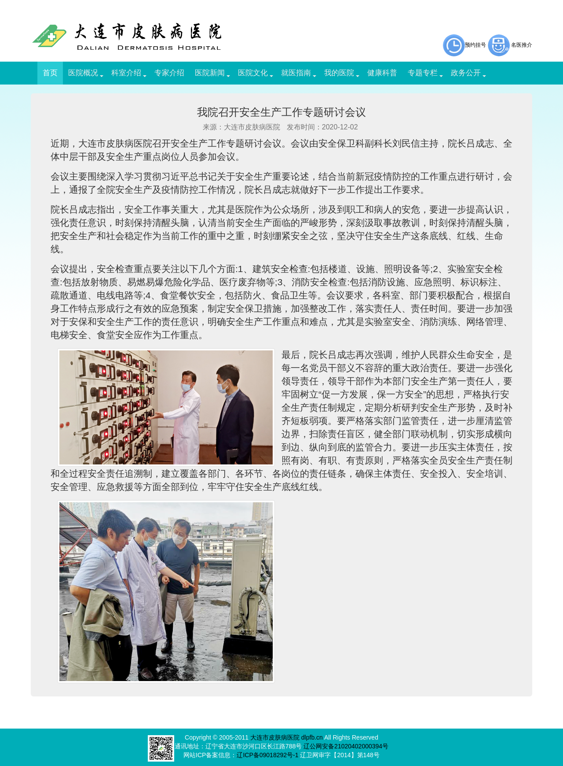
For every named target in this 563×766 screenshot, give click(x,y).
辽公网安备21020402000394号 (345, 746)
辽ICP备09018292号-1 (267, 755)
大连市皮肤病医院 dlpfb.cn (286, 737)
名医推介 (521, 45)
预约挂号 (464, 45)
